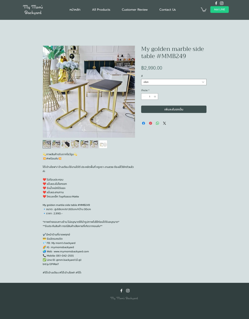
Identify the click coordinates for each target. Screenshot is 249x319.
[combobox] (173, 82)
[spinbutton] (149, 96)
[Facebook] (216, 3)
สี (142, 76)
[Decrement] (144, 96)
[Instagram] (221, 3)
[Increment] (155, 96)
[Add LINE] (219, 9)
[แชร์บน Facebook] (143, 123)
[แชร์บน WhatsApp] (157, 123)
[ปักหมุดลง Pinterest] (150, 123)
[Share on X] (164, 123)
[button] (203, 9)
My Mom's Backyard (33, 9)
